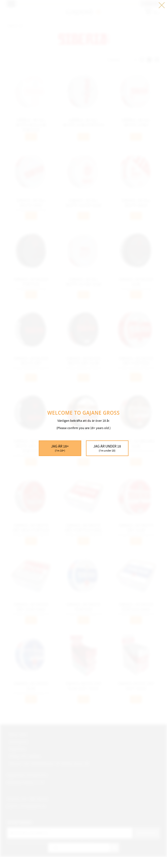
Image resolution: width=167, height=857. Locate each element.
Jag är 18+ (60, 448)
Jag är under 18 (107, 448)
